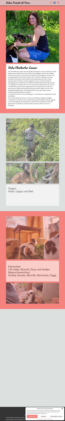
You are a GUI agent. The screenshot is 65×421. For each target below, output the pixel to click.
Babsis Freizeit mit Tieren (18, 3)
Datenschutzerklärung (42, 419)
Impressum (50, 419)
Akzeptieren (32, 416)
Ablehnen (43, 416)
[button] (62, 408)
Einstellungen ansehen (56, 416)
